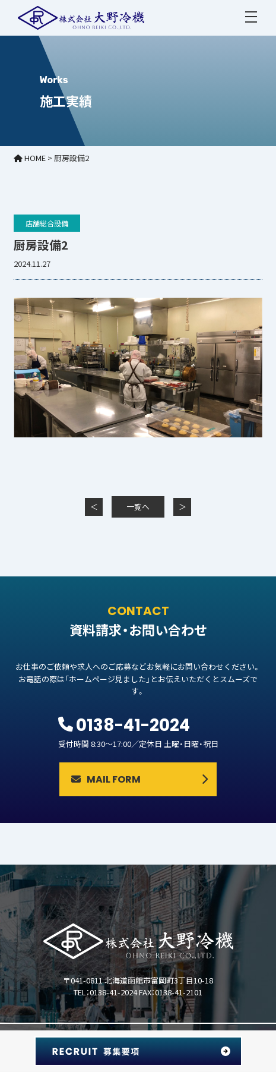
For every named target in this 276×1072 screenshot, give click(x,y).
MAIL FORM (106, 779)
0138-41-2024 (133, 725)
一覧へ (138, 506)
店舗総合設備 (47, 223)
